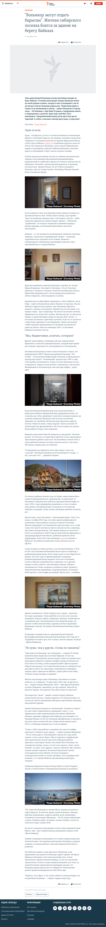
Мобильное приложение (10, 907)
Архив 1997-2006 (7, 915)
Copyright (30, 919)
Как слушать (31, 907)
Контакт (4, 919)
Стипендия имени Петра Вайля (13, 911)
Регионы (29, 10)
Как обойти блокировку (36, 911)
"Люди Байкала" (40, 125)
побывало (48, 143)
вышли (63, 538)
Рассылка (30, 915)
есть (68, 711)
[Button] (63, 42)
